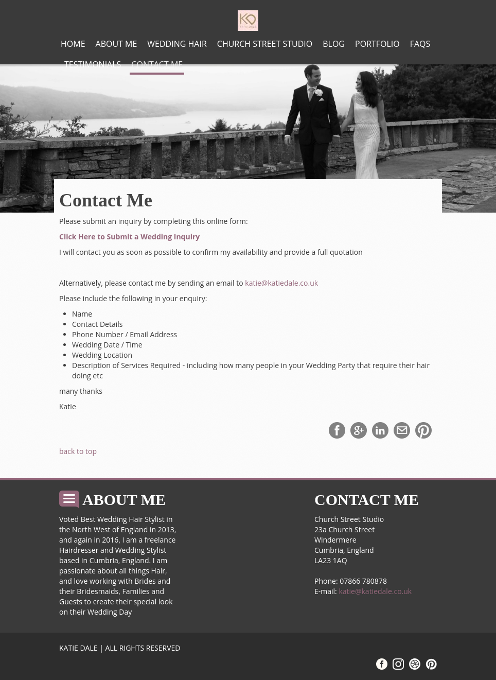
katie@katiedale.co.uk (281, 283)
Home (73, 43)
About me (116, 43)
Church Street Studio (264, 43)
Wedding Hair (176, 43)
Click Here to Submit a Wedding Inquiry (129, 236)
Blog (334, 43)
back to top (78, 451)
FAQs (420, 43)
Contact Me (157, 64)
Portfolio (377, 43)
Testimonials (92, 64)
